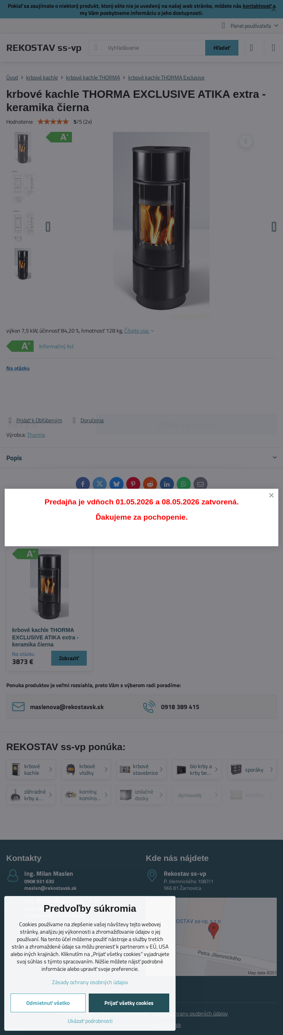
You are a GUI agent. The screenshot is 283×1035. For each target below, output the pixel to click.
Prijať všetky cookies (129, 1003)
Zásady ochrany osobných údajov (90, 982)
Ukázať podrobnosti (90, 1020)
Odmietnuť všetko (48, 1003)
